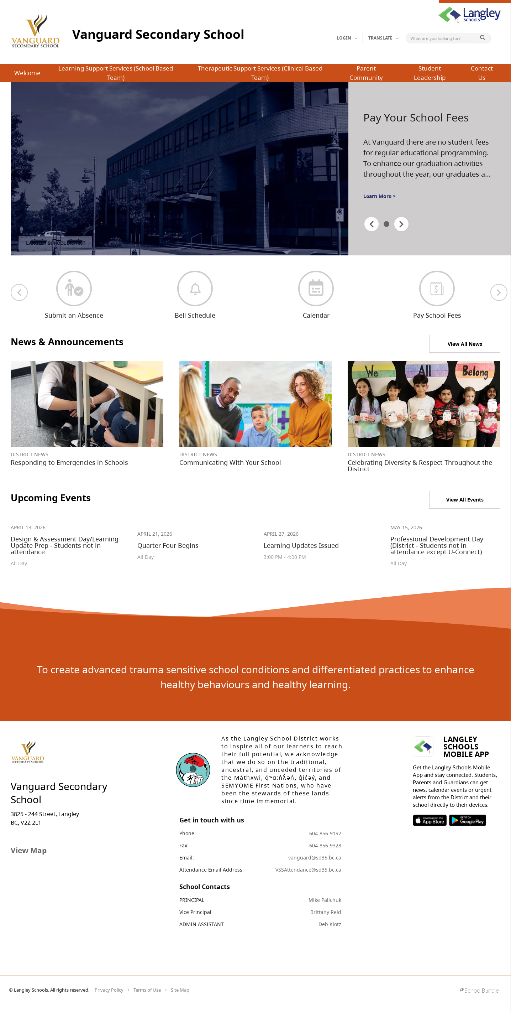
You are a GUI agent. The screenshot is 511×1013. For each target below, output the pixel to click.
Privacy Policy (109, 990)
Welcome (27, 73)
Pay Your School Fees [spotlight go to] (416, 117)
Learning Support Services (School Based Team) (115, 73)
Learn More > (379, 196)
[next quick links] (498, 292)
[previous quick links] (19, 292)
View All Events (465, 499)
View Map (29, 850)
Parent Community (366, 73)
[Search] (443, 38)
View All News (465, 344)
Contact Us (482, 73)
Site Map (180, 990)
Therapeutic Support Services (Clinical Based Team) (260, 73)
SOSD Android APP (467, 820)
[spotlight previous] (371, 224)
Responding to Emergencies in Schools (69, 462)
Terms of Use (147, 990)
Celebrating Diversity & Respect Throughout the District (420, 465)
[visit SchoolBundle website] (479, 991)
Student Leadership (430, 73)
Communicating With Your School (230, 462)
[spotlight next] (401, 224)
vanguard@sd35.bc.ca (314, 857)
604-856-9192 (325, 833)
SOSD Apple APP (430, 820)
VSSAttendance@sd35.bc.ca (308, 869)
